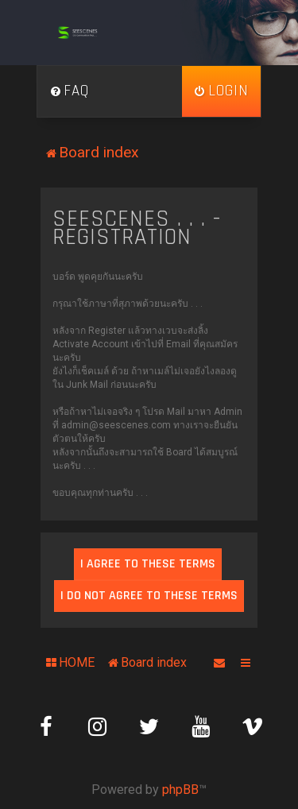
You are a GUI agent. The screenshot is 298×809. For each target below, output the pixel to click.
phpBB (180, 789)
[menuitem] (69, 91)
